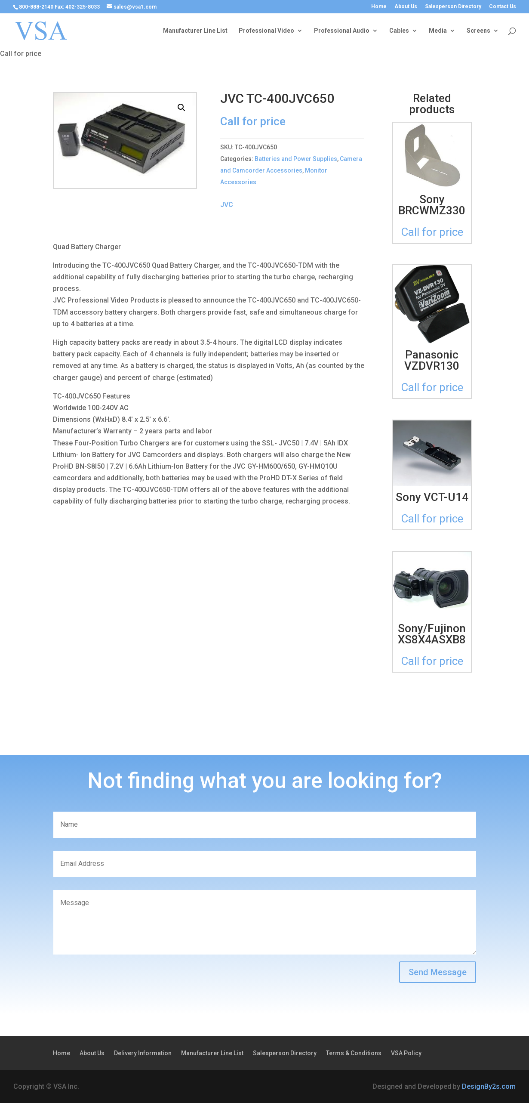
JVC (226, 205)
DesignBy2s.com (489, 1086)
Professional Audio (341, 31)
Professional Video (266, 31)
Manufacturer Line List (195, 31)
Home (379, 6)
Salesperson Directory (453, 6)
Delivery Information (143, 1053)
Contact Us (502, 6)
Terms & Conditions (353, 1053)
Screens (478, 31)
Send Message (438, 972)
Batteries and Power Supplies (296, 158)
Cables (399, 31)
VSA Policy (406, 1053)
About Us (405, 6)
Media (438, 31)
